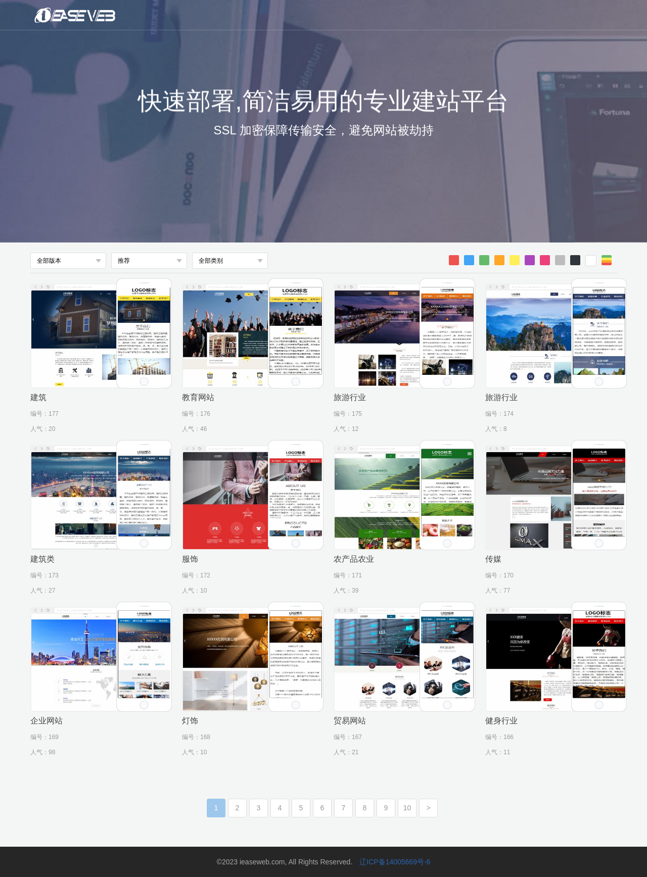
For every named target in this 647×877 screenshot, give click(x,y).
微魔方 (108, 15)
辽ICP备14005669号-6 (394, 862)
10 (407, 808)
